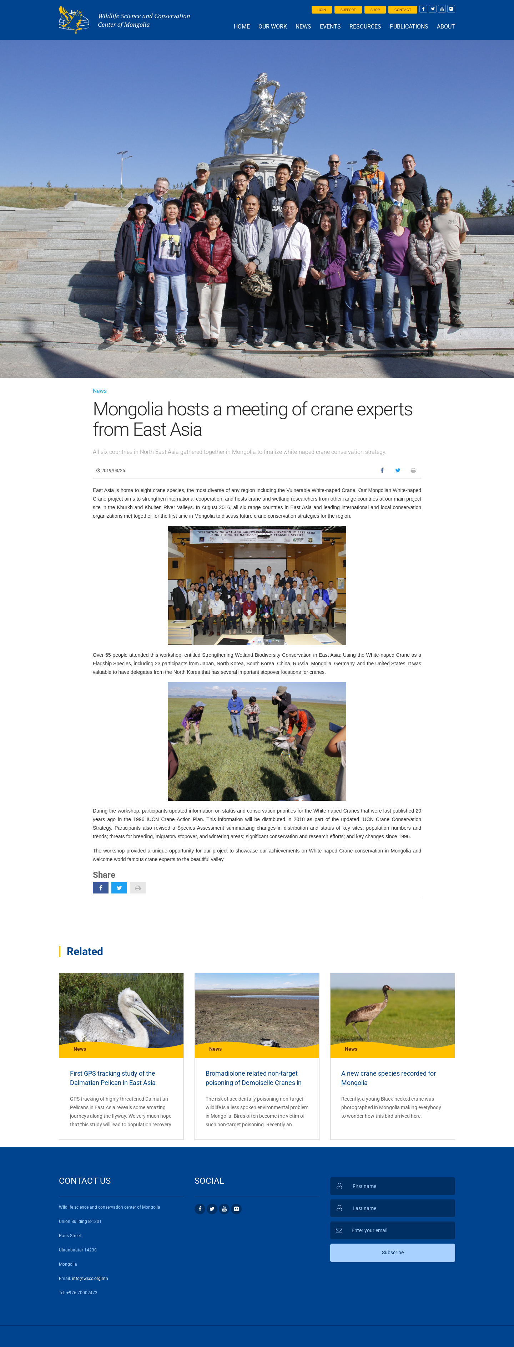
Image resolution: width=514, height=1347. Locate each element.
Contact (402, 10)
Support (348, 10)
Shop (375, 10)
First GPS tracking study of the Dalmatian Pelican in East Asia (113, 1078)
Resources (365, 26)
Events (330, 26)
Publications (409, 26)
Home (242, 26)
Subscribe (393, 1252)
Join (322, 10)
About (446, 26)
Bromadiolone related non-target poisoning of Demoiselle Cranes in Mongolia (254, 1078)
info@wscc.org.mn (90, 1278)
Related (85, 951)
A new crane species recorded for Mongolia (388, 1078)
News (303, 26)
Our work (272, 26)
